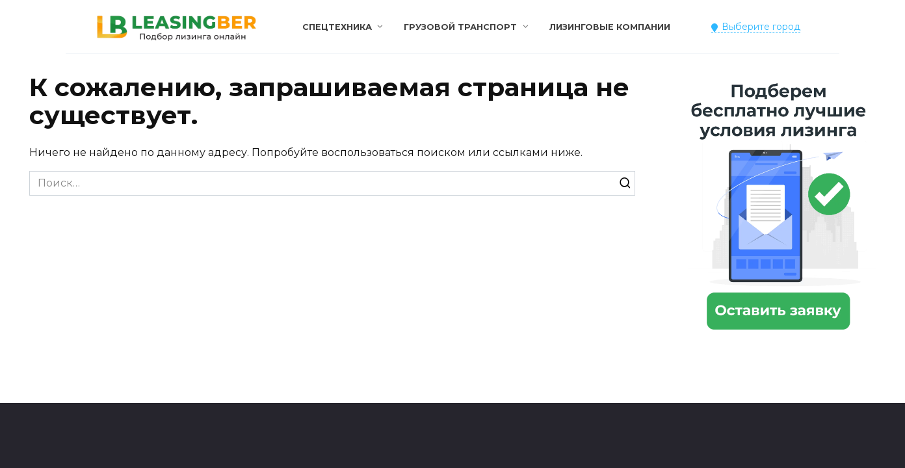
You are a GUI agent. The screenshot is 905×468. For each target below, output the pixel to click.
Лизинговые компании (609, 27)
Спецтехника (337, 27)
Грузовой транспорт (460, 27)
